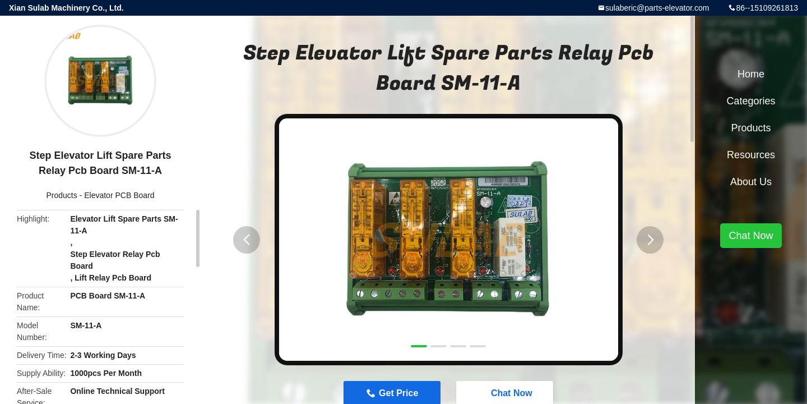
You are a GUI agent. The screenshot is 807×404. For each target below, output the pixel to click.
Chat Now (751, 235)
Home (751, 74)
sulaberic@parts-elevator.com (657, 7)
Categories (750, 101)
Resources (751, 154)
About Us (751, 181)
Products (62, 195)
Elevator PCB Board (119, 195)
